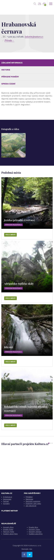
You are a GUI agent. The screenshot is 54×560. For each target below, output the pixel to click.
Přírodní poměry (10, 77)
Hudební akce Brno (36, 534)
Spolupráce (7, 499)
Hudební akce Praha (10, 534)
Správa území (8, 84)
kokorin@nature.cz (34, 36)
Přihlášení (29, 497)
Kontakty (6, 503)
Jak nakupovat (31, 506)
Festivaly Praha (8, 532)
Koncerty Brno (8, 527)
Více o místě (10, 235)
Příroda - (9, 40)
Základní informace (12, 63)
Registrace (29, 499)
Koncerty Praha (34, 529)
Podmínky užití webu (33, 503)
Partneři (6, 501)
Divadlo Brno (33, 527)
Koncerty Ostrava (35, 532)
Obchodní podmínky (33, 501)
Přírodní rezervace (13, 225)
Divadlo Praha (8, 529)
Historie (5, 70)
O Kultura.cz (7, 497)
